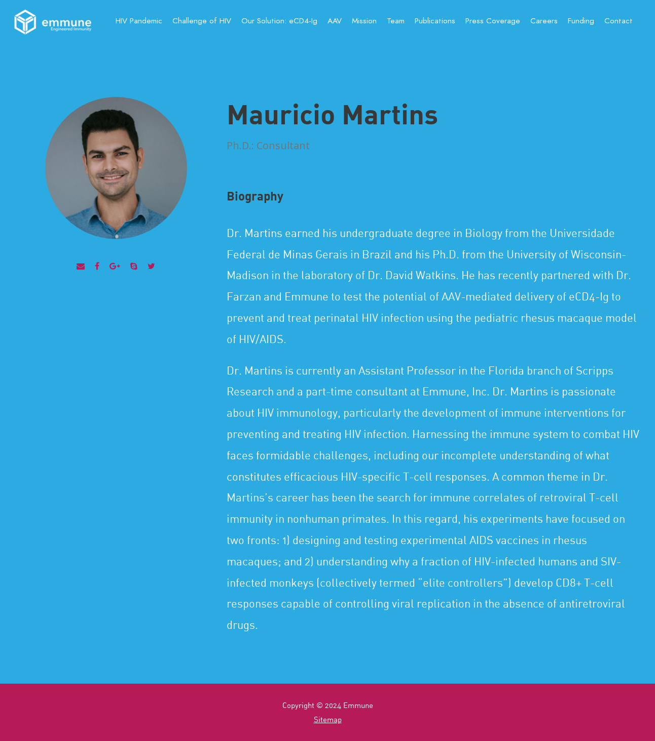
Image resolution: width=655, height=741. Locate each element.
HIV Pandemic (139, 20)
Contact (618, 20)
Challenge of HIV (201, 20)
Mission (364, 20)
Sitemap (328, 719)
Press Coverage (492, 20)
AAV (335, 20)
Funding (581, 20)
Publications (435, 20)
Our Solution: (279, 20)
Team (396, 20)
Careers (544, 20)
